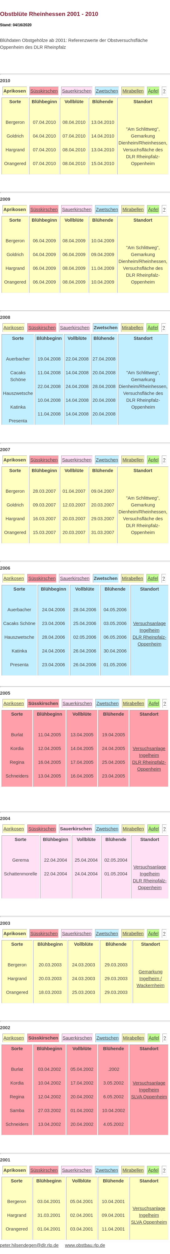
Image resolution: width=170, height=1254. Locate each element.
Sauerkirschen (77, 90)
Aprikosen (13, 327)
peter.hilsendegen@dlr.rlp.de (29, 1245)
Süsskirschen (44, 90)
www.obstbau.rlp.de (85, 1245)
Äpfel (153, 90)
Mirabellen (133, 90)
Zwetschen (107, 90)
